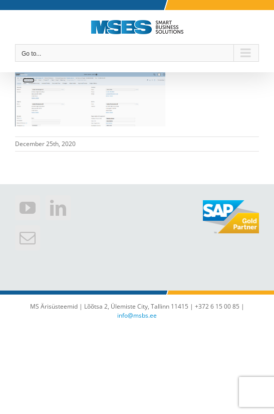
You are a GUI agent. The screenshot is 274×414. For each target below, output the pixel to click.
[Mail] (27, 237)
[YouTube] (27, 207)
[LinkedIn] (58, 207)
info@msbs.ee (137, 315)
